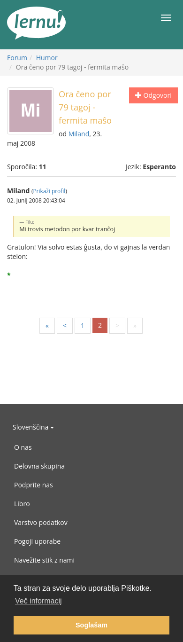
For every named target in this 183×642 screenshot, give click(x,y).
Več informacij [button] (38, 601)
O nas (23, 447)
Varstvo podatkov (41, 522)
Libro (22, 503)
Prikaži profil (49, 191)
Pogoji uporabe (37, 541)
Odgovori (153, 95)
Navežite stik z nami (44, 560)
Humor (47, 57)
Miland (79, 133)
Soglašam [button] (91, 625)
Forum (17, 57)
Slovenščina (33, 427)
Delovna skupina (39, 466)
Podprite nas (33, 484)
